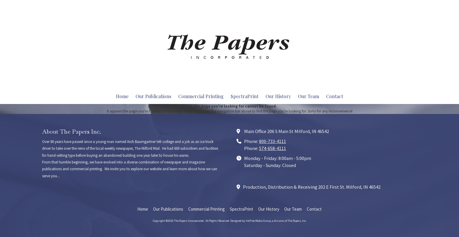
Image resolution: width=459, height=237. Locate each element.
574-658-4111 (272, 148)
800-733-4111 (272, 141)
